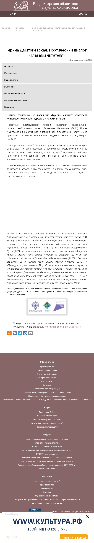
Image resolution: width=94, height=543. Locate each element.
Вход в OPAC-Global (47, 469)
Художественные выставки (47, 496)
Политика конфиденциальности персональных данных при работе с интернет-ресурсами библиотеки (47, 400)
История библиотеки (47, 378)
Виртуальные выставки (15, 100)
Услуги (47, 407)
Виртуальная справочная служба (47, 420)
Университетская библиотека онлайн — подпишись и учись (47, 458)
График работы (47, 367)
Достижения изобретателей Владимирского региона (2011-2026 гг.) (47, 465)
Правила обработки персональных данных (47, 396)
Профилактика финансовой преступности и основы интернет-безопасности (47, 499)
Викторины (9, 107)
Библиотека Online (47, 412)
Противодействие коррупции (47, 389)
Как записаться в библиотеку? (47, 481)
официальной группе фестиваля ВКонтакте (57, 326)
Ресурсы (47, 434)
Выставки (9, 87)
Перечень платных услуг (47, 427)
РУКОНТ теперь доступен (47, 454)
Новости (8, 66)
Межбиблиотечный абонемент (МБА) (47, 423)
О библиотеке (47, 362)
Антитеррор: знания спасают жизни (47, 503)
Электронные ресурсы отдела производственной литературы (47, 461)
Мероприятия (11, 80)
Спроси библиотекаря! (47, 416)
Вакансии (47, 385)
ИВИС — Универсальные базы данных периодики (47, 439)
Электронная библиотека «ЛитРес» (47, 447)
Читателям (47, 476)
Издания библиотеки (14, 93)
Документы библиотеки (47, 370)
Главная (6, 28)
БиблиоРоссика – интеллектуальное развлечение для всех (47, 450)
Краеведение (10, 73)
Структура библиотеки (47, 374)
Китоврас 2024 (19, 29)
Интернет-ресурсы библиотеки (47, 443)
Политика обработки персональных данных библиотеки (47, 392)
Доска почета (47, 381)
